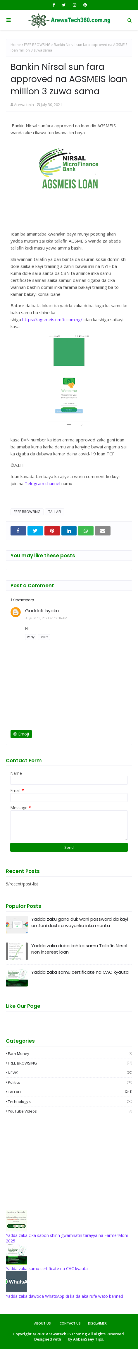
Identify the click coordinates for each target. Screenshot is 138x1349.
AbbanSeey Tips (88, 1339)
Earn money (70, 1053)
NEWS (70, 1072)
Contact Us (70, 1323)
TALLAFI (54, 511)
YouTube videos (70, 1111)
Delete (43, 637)
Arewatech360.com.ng (66, 1333)
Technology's (70, 1101)
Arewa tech (24, 104)
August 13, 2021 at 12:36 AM (46, 618)
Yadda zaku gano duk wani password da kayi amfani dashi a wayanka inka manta (79, 922)
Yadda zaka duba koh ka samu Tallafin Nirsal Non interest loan (79, 949)
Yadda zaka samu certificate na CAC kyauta (80, 972)
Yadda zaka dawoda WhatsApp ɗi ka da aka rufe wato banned (64, 1296)
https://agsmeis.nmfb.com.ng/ (52, 319)
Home (16, 44)
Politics (70, 1082)
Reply (30, 637)
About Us (42, 1323)
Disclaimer (97, 1323)
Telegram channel (42, 483)
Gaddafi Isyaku (42, 610)
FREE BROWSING (37, 44)
